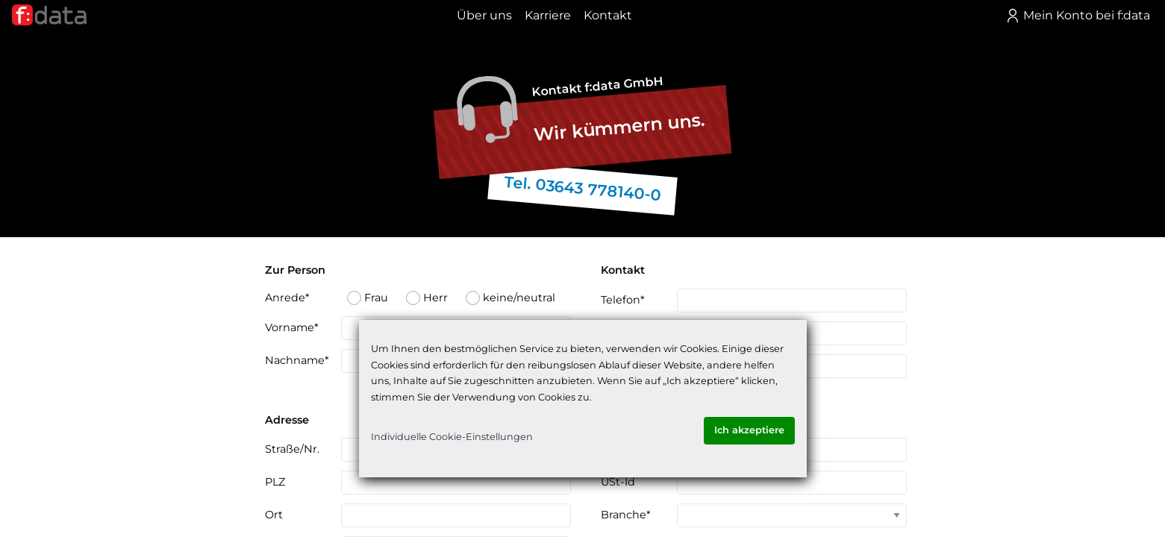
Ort (274, 514)
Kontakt (608, 15)
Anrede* (287, 297)
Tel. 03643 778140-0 (582, 188)
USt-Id (618, 482)
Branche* (626, 514)
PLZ (275, 482)
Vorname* (292, 327)
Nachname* (297, 360)
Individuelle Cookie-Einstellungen (452, 436)
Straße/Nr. (292, 449)
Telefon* (623, 300)
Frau (367, 298)
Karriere (548, 15)
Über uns (484, 15)
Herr (427, 298)
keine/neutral (510, 298)
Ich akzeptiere (749, 430)
